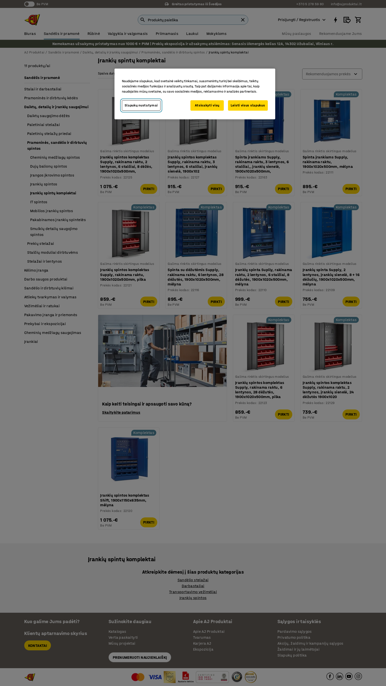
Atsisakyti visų (207, 105)
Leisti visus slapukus (248, 105)
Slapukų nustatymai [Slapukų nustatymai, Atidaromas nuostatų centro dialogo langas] (141, 105)
